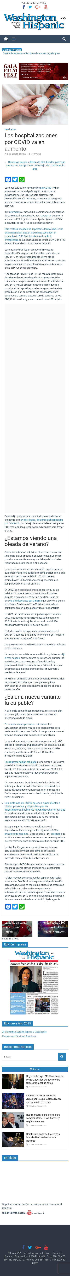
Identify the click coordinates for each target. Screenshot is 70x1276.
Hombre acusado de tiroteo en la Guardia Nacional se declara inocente (43, 1137)
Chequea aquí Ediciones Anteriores (19, 1036)
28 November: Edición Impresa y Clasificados (24, 1031)
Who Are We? (14, 1253)
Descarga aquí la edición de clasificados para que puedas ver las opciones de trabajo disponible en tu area (35, 165)
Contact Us (58, 1253)
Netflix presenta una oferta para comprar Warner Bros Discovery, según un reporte (43, 1118)
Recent (35, 1069)
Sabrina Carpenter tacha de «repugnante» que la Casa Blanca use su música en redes (44, 1099)
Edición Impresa (30, 1253)
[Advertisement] (35, 408)
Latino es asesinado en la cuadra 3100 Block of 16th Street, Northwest (52, 923)
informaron (15, 212)
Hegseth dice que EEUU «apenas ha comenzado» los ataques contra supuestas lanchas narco (44, 1079)
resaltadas (10, 129)
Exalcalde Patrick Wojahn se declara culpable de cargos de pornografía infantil (17, 920)
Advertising (45, 1253)
